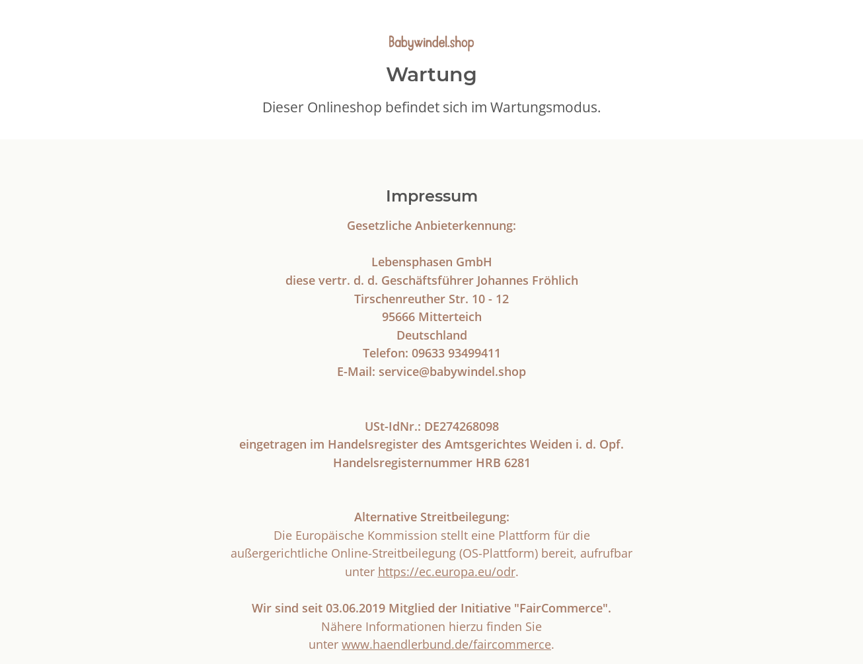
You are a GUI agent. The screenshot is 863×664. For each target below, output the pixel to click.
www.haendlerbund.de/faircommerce (446, 644)
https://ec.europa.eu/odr (446, 571)
